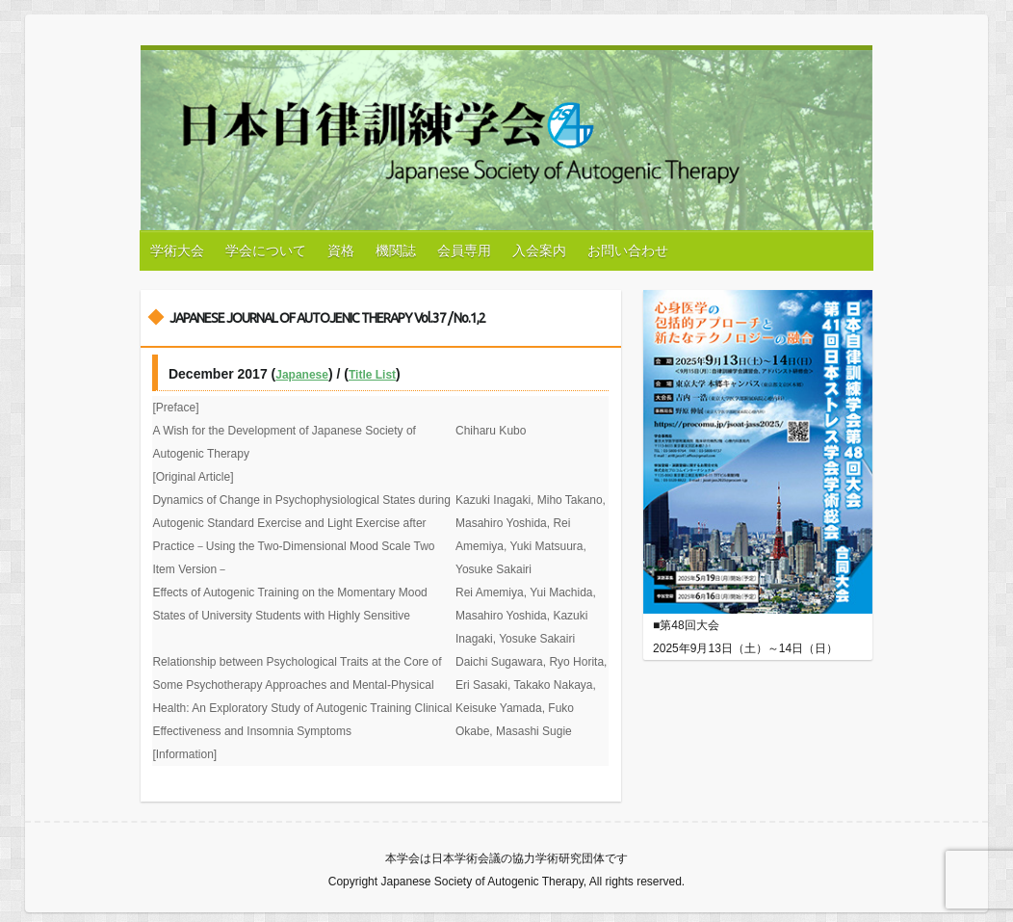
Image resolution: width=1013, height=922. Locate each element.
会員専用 (464, 250)
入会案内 (539, 250)
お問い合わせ (627, 250)
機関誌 (396, 250)
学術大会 (177, 250)
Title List (372, 375)
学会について (265, 250)
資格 (340, 250)
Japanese (301, 375)
